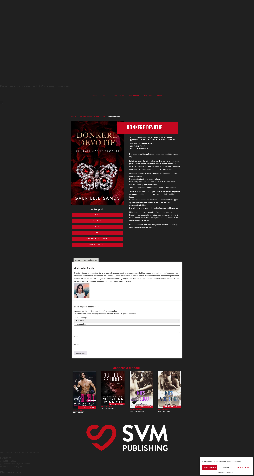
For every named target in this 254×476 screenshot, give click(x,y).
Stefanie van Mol (136, 409)
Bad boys (155, 138)
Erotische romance (97, 116)
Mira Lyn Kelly (78, 410)
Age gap (146, 138)
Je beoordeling (80, 324)
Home (94, 96)
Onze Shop (147, 96)
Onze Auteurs (118, 96)
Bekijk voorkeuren (243, 467)
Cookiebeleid (221, 472)
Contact (159, 96)
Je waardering (80, 318)
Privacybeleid (229, 472)
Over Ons (104, 96)
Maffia (133, 141)
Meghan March (106, 407)
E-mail (77, 344)
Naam (77, 336)
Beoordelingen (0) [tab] (90, 260)
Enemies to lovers (148, 139)
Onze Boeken (133, 96)
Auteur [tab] (77, 260)
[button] (1, 102)
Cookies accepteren (209, 467)
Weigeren (226, 467)
